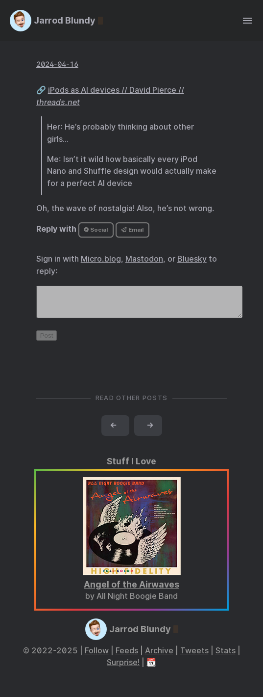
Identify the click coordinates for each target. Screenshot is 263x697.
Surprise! (123, 668)
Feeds (127, 656)
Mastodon (144, 259)
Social (96, 229)
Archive (159, 656)
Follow (97, 656)
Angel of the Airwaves (131, 590)
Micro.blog (101, 259)
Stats (225, 656)
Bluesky (192, 259)
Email (132, 229)
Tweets (194, 656)
